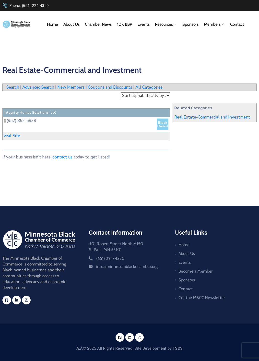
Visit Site (11, 136)
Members (214, 24)
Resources (166, 24)
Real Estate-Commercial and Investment (212, 117)
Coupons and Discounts (110, 87)
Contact (237, 24)
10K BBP (124, 24)
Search (12, 87)
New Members (71, 87)
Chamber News (98, 24)
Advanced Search (38, 87)
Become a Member (195, 271)
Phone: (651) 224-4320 (29, 5)
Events (144, 24)
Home (52, 24)
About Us (71, 24)
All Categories (149, 87)
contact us (62, 157)
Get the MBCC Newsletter (201, 297)
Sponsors (190, 24)
